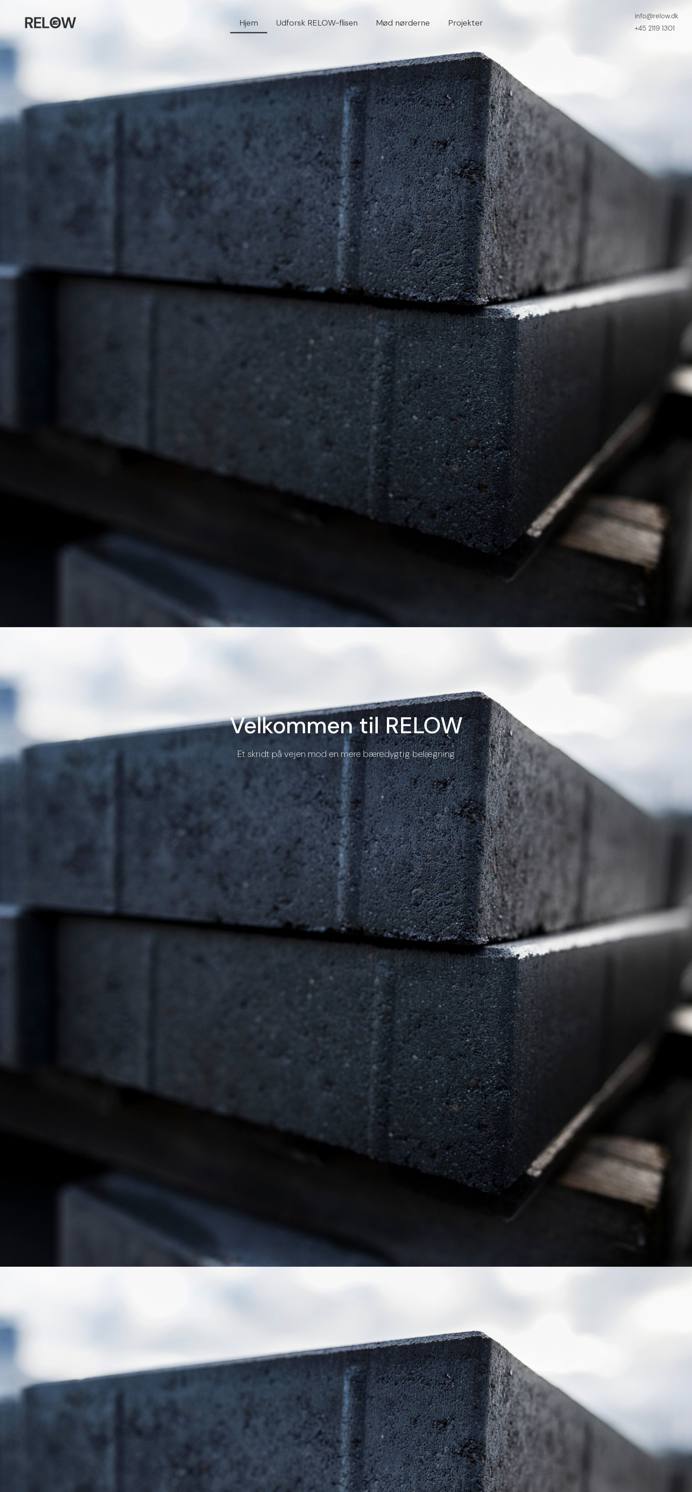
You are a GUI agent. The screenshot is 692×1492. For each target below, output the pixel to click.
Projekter (465, 22)
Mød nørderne (403, 22)
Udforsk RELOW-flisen (317, 22)
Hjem (248, 22)
